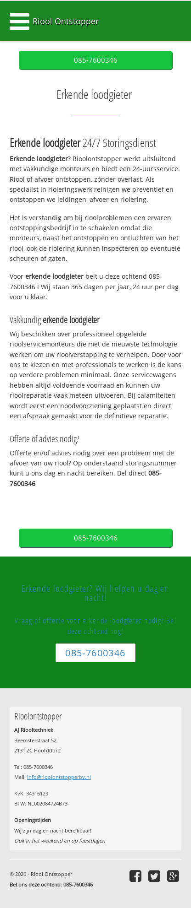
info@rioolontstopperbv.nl (59, 776)
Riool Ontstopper (66, 21)
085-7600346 (96, 60)
